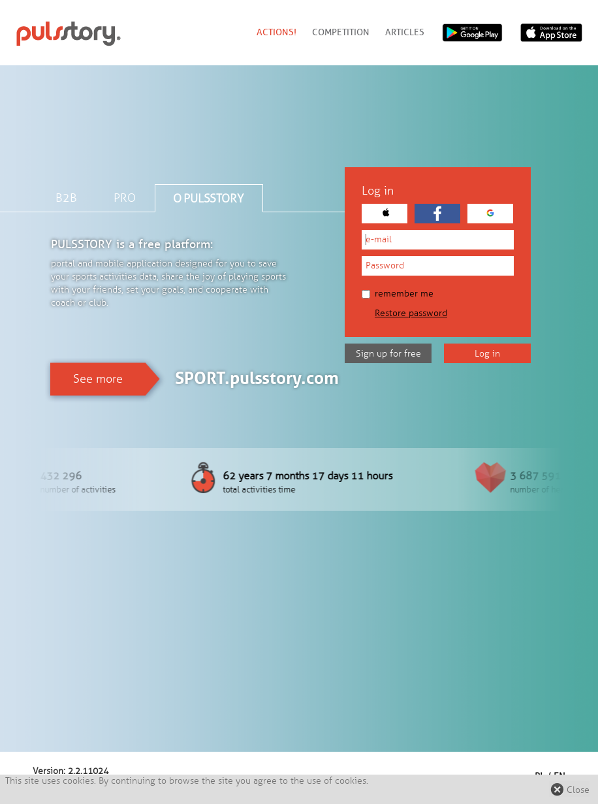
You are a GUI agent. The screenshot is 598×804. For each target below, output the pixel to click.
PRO (125, 198)
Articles (404, 32)
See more (98, 379)
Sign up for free (388, 353)
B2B (66, 198)
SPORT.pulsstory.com (257, 378)
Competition (341, 32)
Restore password (411, 313)
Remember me (397, 293)
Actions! (276, 32)
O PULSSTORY (208, 198)
